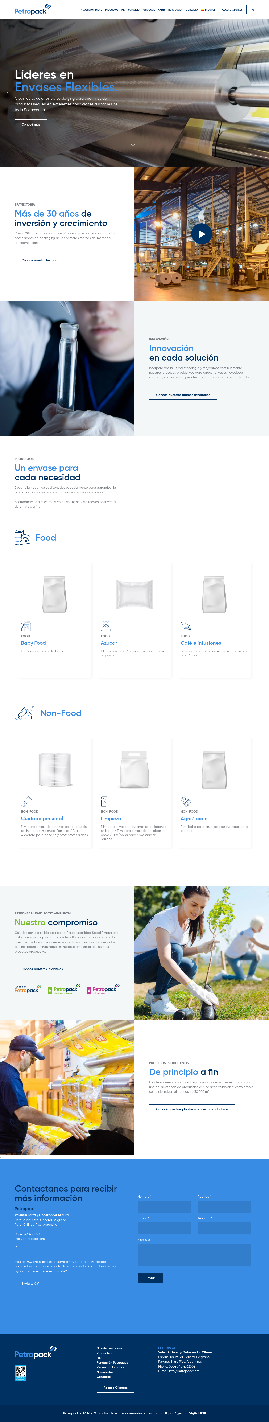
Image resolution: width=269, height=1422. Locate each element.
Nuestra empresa (91, 9)
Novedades (175, 9)
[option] (134, 93)
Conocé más (31, 124)
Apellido (204, 1196)
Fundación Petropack (141, 9)
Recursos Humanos (111, 1367)
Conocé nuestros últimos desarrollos (183, 395)
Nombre (145, 1196)
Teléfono (205, 1218)
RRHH (161, 9)
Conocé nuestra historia (39, 260)
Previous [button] (8, 92)
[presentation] (170, 1294)
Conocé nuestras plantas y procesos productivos (192, 1109)
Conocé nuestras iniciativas (42, 969)
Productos (111, 9)
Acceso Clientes (232, 9)
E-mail (143, 1218)
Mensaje (144, 1240)
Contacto (192, 9)
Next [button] (260, 92)
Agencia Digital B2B (190, 1413)
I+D (123, 9)
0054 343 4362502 (28, 1234)
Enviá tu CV (30, 1284)
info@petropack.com (30, 1239)
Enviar (150, 1278)
